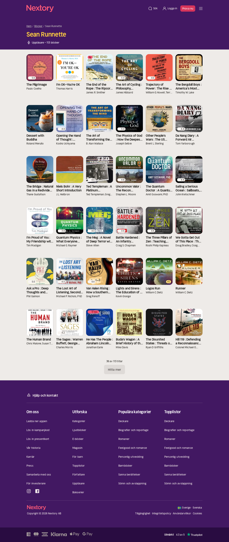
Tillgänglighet (142, 513)
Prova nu (187, 8)
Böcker (38, 26)
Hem (28, 26)
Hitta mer (114, 369)
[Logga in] (169, 8)
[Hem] (86, 8)
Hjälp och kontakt (42, 395)
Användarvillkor (182, 513)
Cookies (197, 513)
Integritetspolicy (161, 513)
